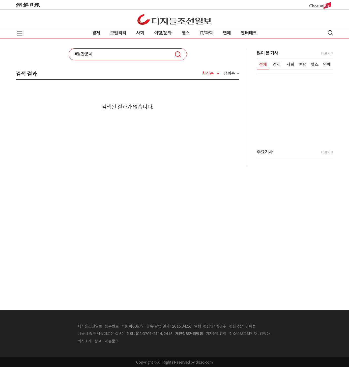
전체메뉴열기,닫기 (19, 33)
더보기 (325, 53)
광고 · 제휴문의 (106, 341)
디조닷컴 (174, 19)
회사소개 (85, 341)
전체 (263, 64)
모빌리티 (118, 33)
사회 (140, 33)
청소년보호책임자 (243, 333)
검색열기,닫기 (330, 33)
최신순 (208, 73)
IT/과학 (206, 33)
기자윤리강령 (216, 333)
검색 (178, 54)
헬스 (186, 33)
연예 (227, 33)
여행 (303, 64)
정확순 (229, 73)
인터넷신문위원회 (286, 333)
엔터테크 (249, 33)
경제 (96, 33)
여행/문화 (163, 33)
